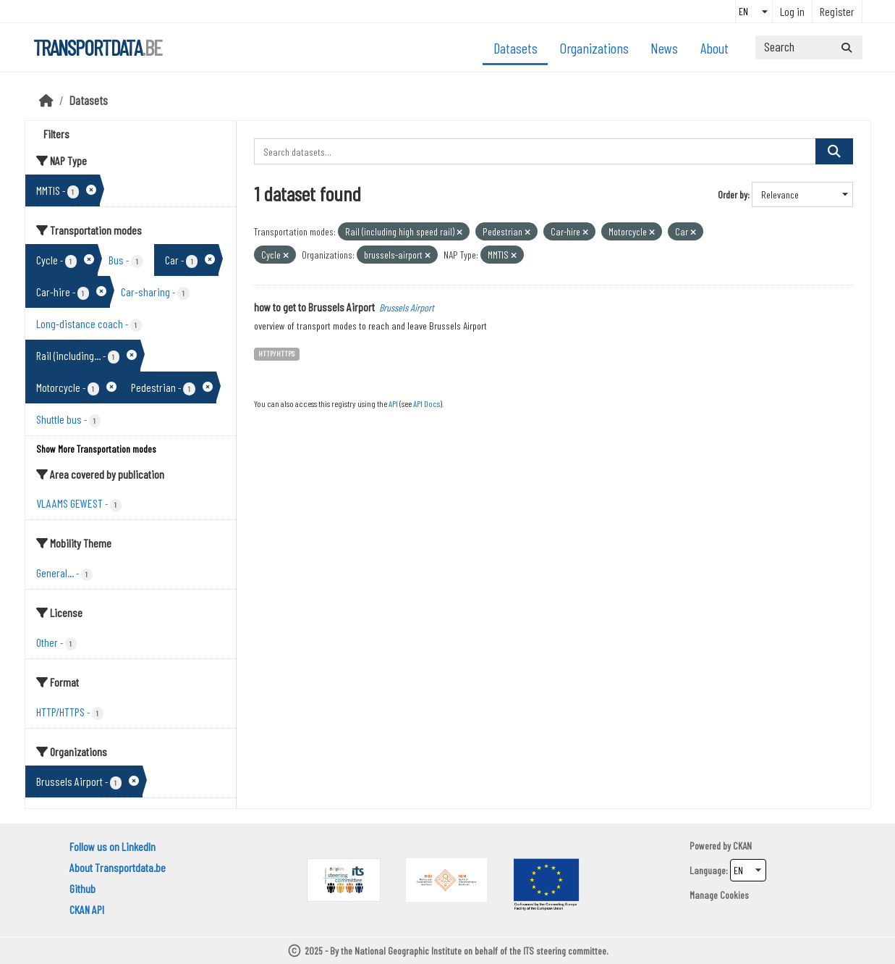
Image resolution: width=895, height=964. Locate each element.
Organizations (594, 47)
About (714, 47)
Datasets (515, 47)
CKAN (742, 845)
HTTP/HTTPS (276, 353)
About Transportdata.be (117, 867)
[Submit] (846, 47)
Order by (732, 194)
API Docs (426, 403)
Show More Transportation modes (96, 449)
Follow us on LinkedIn (112, 846)
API (393, 403)
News (664, 47)
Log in (792, 11)
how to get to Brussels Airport (314, 307)
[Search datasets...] (808, 47)
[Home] (46, 100)
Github (82, 888)
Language (708, 870)
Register (837, 11)
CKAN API (86, 909)
